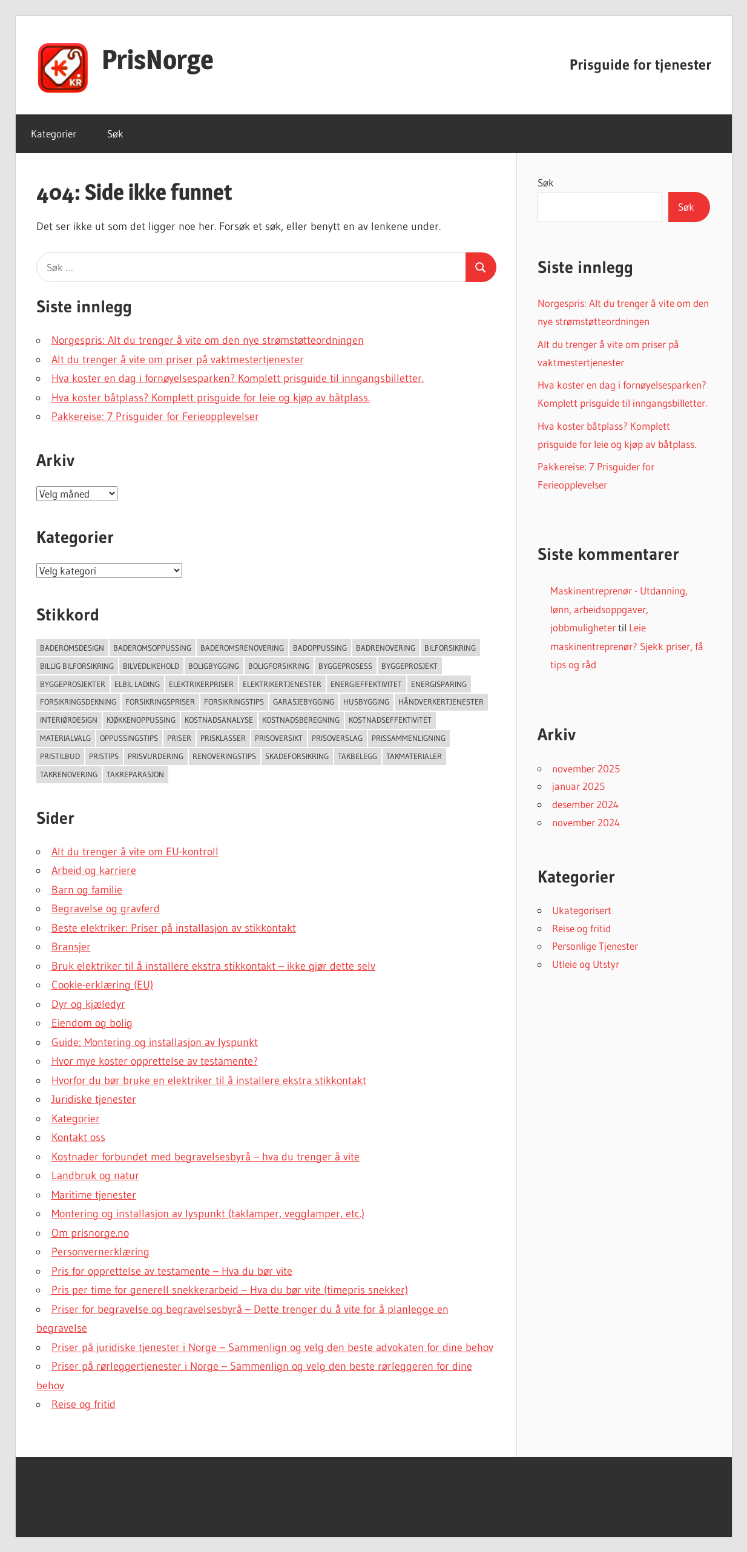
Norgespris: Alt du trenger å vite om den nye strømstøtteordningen (207, 340)
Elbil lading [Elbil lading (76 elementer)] (137, 684)
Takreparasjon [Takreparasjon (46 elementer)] (135, 774)
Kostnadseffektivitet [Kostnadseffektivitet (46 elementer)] (390, 720)
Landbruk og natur (95, 1175)
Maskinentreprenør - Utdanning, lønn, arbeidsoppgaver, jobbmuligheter (619, 609)
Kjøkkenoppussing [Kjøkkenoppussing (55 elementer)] (141, 720)
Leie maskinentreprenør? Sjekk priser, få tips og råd (626, 646)
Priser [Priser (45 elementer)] (179, 738)
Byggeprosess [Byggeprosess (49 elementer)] (345, 666)
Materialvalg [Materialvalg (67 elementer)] (65, 738)
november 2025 (586, 768)
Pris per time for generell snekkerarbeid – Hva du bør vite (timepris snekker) (229, 1290)
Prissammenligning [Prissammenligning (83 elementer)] (409, 738)
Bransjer (71, 946)
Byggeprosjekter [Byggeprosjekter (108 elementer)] (72, 684)
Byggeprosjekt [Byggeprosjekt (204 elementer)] (409, 666)
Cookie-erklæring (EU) (102, 984)
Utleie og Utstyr (585, 964)
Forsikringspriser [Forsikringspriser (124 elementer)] (160, 701)
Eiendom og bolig (92, 1023)
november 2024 (586, 822)
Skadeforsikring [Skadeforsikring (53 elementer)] (297, 756)
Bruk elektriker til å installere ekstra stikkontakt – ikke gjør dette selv (213, 966)
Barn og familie (86, 889)
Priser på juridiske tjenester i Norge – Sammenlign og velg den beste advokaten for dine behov (272, 1347)
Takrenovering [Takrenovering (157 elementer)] (68, 774)
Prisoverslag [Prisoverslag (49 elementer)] (337, 738)
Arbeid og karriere (93, 870)
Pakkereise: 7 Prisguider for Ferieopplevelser (155, 416)
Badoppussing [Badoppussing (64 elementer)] (320, 648)
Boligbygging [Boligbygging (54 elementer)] (213, 666)
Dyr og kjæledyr (88, 1004)
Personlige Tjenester (595, 945)
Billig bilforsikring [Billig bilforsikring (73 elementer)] (77, 666)
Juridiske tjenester (93, 1099)
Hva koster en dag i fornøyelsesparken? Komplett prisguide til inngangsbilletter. (237, 378)
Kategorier (53, 133)
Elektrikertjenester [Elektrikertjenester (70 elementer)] (282, 684)
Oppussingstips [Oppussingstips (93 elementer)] (129, 738)
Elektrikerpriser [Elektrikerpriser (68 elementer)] (201, 684)
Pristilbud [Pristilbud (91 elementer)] (60, 756)
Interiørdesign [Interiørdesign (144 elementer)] (68, 720)
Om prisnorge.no (90, 1233)
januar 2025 (578, 786)
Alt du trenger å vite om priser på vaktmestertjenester (177, 359)
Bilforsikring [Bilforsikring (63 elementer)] (450, 648)
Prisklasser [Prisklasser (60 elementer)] (223, 738)
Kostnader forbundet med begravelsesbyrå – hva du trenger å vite (205, 1156)
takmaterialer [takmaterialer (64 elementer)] (414, 756)
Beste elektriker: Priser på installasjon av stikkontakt (173, 928)
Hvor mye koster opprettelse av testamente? (154, 1061)
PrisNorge (158, 59)
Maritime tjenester (93, 1195)
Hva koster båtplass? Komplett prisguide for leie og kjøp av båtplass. (210, 397)
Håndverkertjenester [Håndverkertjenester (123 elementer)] (441, 701)
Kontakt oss (78, 1137)
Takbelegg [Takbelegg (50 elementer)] (357, 756)
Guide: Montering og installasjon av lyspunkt (154, 1042)
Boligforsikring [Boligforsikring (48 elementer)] (278, 666)
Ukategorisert (581, 910)
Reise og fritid (83, 1404)
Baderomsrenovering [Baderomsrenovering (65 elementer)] (242, 648)
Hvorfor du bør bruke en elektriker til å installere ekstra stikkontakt (208, 1080)
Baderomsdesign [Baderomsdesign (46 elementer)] (72, 648)
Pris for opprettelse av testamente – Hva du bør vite (171, 1271)
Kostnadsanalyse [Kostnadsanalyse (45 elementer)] (219, 720)
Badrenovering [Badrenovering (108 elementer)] (385, 648)
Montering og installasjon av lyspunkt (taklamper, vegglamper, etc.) (207, 1213)
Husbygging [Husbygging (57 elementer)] (366, 701)
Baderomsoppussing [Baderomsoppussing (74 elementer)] (152, 648)
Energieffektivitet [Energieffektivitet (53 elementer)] (366, 684)
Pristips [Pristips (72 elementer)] (104, 756)
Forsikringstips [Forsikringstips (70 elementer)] (234, 701)
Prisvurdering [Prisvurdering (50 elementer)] (155, 756)
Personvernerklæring (100, 1251)
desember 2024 (585, 804)
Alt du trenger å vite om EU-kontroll (135, 851)
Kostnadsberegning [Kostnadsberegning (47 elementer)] (301, 720)
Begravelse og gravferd (105, 908)
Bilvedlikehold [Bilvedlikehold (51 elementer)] (151, 666)
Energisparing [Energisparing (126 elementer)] (439, 684)
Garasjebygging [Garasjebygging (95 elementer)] (303, 701)
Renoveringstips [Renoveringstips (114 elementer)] (224, 756)
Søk (115, 133)
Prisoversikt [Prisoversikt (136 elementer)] (279, 738)
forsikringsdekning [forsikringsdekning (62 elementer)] (78, 701)
